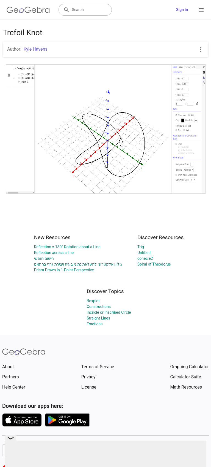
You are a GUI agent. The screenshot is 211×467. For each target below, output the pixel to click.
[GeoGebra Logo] (28, 10)
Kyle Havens (36, 49)
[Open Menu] (201, 10)
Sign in (182, 9)
